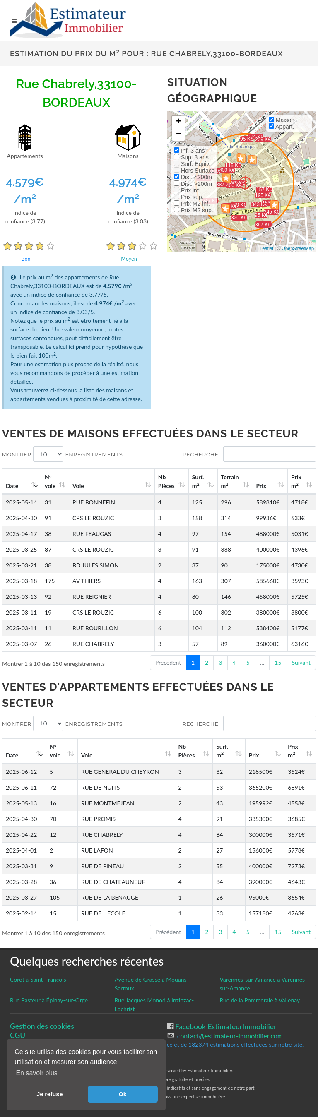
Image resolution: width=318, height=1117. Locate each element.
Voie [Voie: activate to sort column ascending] (78, 485)
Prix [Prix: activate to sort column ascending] (261, 485)
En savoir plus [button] (37, 1072)
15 (278, 662)
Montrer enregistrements (62, 454)
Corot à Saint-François (38, 979)
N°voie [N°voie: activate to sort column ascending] (50, 481)
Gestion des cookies (42, 1026)
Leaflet (266, 248)
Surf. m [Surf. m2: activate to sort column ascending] (198, 481)
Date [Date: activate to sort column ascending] (12, 485)
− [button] (178, 134)
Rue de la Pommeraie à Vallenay (259, 1000)
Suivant (301, 662)
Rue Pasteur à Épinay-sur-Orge (49, 1000)
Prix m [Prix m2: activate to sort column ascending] (296, 481)
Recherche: (249, 454)
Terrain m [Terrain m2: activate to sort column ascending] (230, 481)
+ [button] (178, 122)
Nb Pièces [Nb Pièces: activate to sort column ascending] (166, 481)
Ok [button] (123, 1094)
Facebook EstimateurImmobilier (225, 1026)
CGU (17, 1035)
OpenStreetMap (298, 248)
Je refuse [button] (49, 1094)
